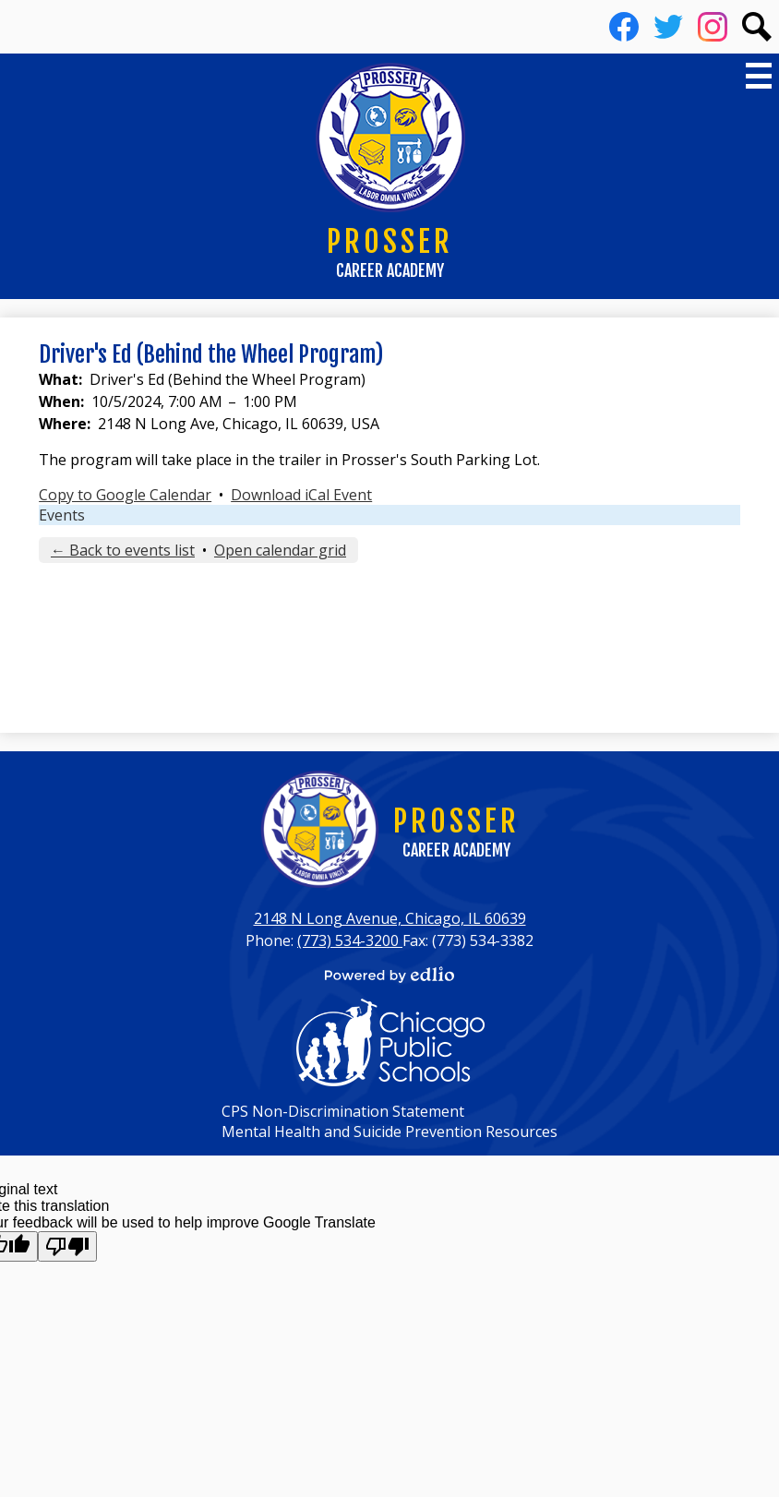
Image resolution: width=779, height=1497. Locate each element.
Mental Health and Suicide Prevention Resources (389, 1131)
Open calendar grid (280, 550)
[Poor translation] (67, 1246)
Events (62, 515)
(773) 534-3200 (349, 940)
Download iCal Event (301, 495)
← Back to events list (123, 550)
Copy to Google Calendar (125, 495)
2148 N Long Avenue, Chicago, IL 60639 (390, 918)
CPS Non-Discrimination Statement (343, 1111)
